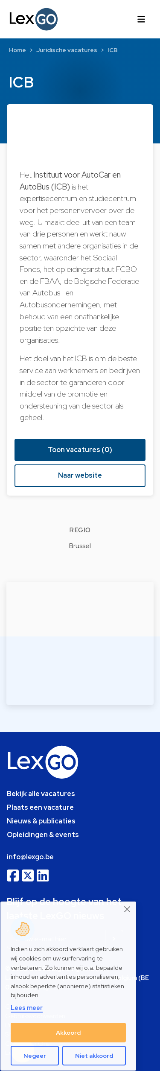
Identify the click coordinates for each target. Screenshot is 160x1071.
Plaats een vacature (40, 807)
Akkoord (68, 1032)
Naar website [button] (80, 475)
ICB (113, 50)
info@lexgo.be (30, 856)
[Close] (127, 909)
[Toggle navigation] (141, 19)
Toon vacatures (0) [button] (80, 449)
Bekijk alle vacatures (41, 793)
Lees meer (27, 1008)
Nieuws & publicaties (41, 821)
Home (17, 50)
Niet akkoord (94, 1055)
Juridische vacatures (66, 50)
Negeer (34, 1055)
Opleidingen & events (43, 834)
